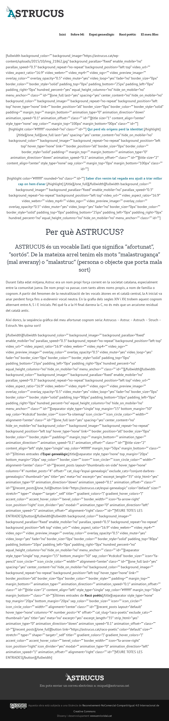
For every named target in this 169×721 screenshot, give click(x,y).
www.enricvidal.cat (101, 716)
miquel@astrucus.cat (113, 685)
